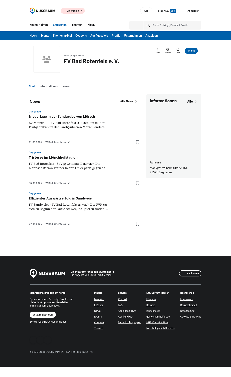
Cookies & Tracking (190, 316)
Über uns (151, 299)
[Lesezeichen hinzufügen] (137, 142)
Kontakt (122, 299)
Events (98, 316)
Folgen (191, 51)
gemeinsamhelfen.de (158, 316)
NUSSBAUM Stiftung (157, 322)
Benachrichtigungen (129, 322)
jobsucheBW (153, 310)
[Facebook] (33, 340)
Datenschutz (187, 310)
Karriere (150, 305)
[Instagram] (47, 340)
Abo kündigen (125, 316)
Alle (192, 101)
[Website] (168, 51)
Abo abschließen (127, 310)
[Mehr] (158, 51)
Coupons (99, 322)
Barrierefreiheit (188, 305)
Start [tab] (32, 86)
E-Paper (98, 305)
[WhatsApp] (40, 340)
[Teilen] (178, 51)
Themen (98, 328)
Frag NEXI (167, 11)
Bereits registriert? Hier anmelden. (48, 321)
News (97, 310)
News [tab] (66, 86)
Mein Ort (99, 299)
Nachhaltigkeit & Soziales (160, 328)
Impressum (186, 299)
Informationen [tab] (49, 86)
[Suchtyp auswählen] (136, 25)
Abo (146, 10)
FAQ (120, 305)
